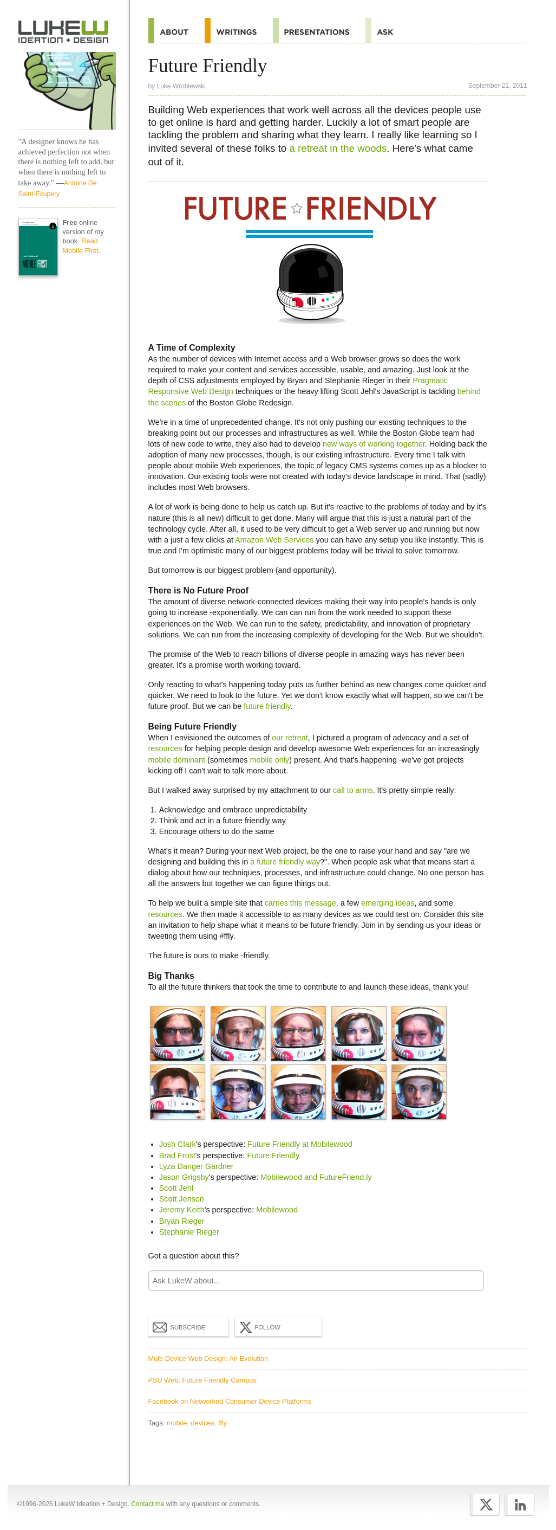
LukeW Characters (67, 91)
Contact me (147, 1504)
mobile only (269, 760)
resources (165, 748)
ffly (222, 1423)
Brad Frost (177, 1155)
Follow (258, 1327)
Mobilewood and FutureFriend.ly (316, 1177)
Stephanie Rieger (189, 1232)
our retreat (290, 737)
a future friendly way (285, 861)
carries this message (300, 903)
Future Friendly (273, 1155)
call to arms (353, 790)
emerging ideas (387, 903)
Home (63, 32)
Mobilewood (277, 1209)
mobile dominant (177, 760)
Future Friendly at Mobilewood (299, 1144)
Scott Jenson (181, 1199)
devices (202, 1423)
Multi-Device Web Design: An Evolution (208, 1358)
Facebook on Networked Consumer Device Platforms (230, 1401)
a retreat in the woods (338, 148)
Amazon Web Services (274, 539)
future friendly (267, 706)
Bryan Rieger (182, 1221)
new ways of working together (374, 444)
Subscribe (179, 1326)
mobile (177, 1423)
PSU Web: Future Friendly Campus (202, 1380)
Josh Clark (177, 1144)
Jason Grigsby (184, 1177)
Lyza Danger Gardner (196, 1166)
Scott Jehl (176, 1188)
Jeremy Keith (182, 1209)
